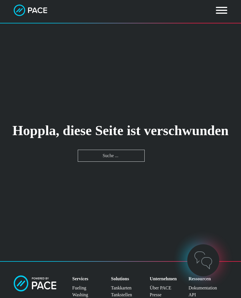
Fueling (79, 287)
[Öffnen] (221, 10)
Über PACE (160, 287)
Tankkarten (121, 287)
